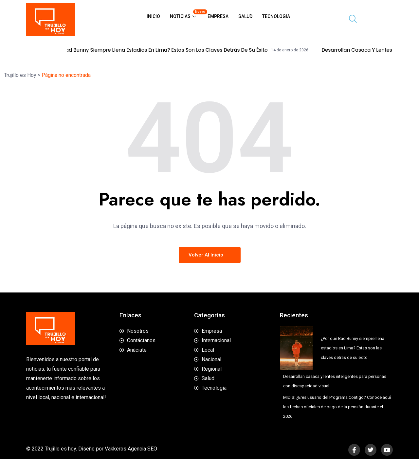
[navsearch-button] (350, 19)
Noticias (186, 14)
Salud (245, 16)
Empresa (218, 16)
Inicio (153, 16)
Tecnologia (276, 16)
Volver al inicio (210, 255)
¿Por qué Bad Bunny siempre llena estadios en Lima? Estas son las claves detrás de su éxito (162, 50)
